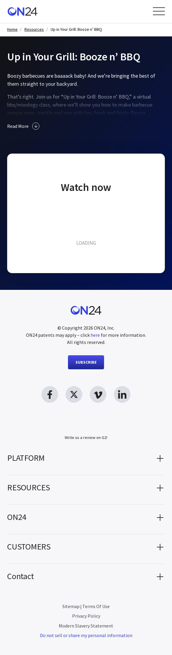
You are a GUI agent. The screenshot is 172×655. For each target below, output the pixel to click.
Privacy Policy (86, 616)
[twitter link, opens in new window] (74, 394)
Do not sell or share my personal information (86, 635)
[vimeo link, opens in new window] (98, 394)
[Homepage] (22, 11)
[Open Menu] (159, 11)
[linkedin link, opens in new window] (122, 394)
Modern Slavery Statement (86, 626)
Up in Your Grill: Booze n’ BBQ (76, 29)
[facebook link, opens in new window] (49, 394)
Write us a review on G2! (86, 437)
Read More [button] (23, 126)
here (95, 335)
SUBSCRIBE (86, 362)
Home (12, 29)
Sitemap (71, 606)
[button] (86, 460)
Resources (34, 29)
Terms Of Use (96, 606)
